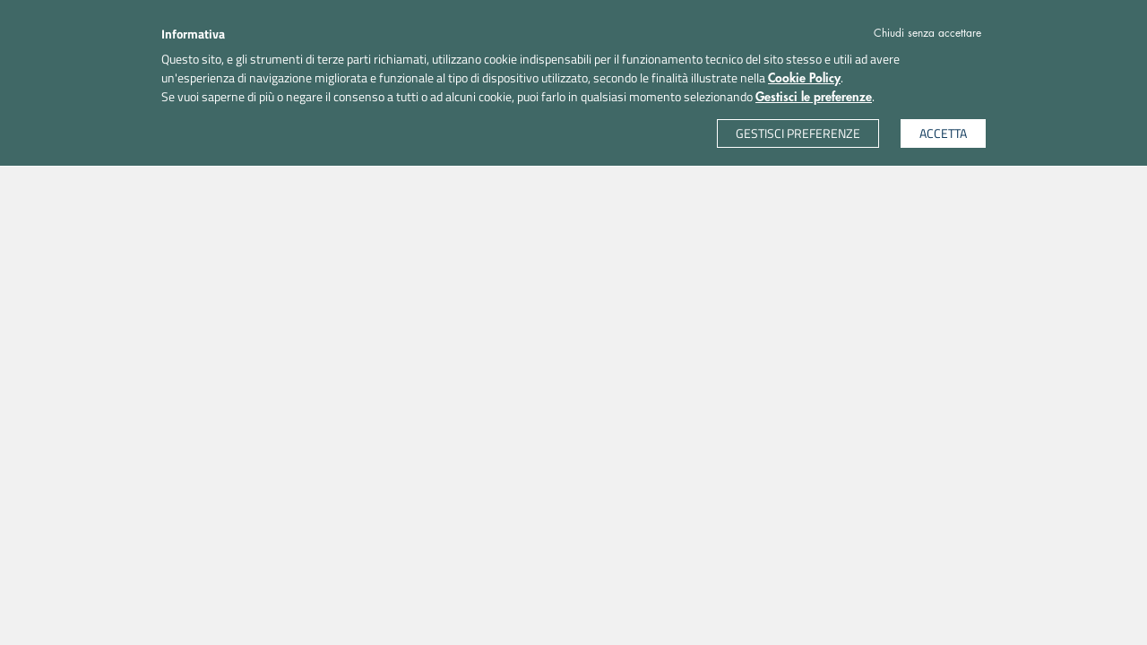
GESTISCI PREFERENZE (798, 133)
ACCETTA (943, 133)
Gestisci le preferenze (813, 96)
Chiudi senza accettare (927, 33)
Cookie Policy (804, 78)
